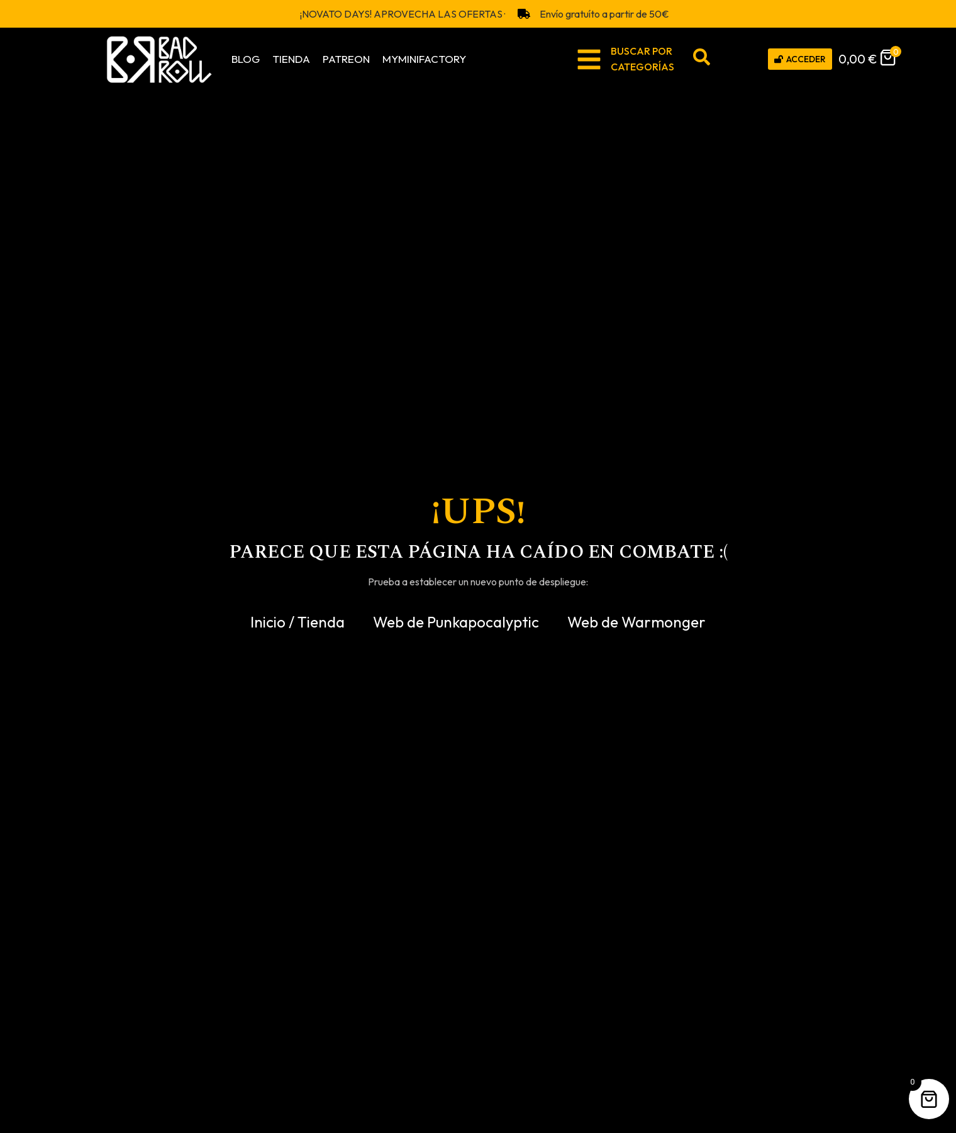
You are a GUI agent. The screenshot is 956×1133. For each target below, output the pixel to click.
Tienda (291, 58)
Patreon (346, 58)
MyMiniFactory (424, 58)
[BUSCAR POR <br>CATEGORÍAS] (589, 59)
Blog (245, 58)
